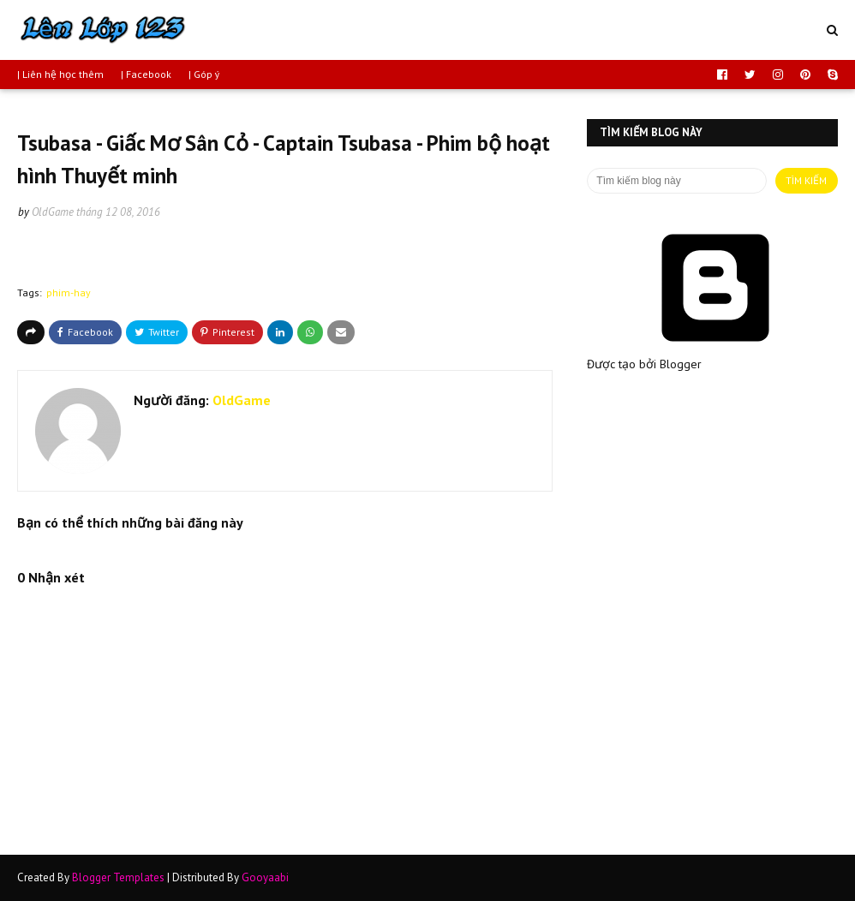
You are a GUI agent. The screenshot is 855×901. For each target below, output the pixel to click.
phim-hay (68, 292)
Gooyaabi (265, 877)
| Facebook (146, 74)
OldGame (53, 212)
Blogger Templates (118, 877)
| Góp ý (204, 74)
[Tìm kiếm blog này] (676, 181)
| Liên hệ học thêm (60, 74)
